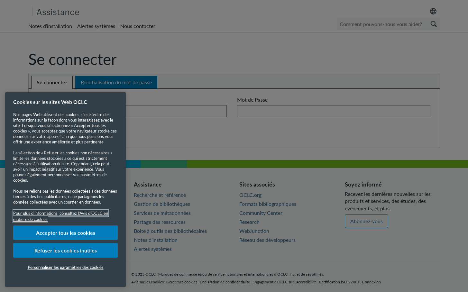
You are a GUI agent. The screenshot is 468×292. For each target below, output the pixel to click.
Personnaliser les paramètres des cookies (66, 267)
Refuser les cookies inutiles (65, 250)
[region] (65, 189)
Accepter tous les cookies (65, 232)
